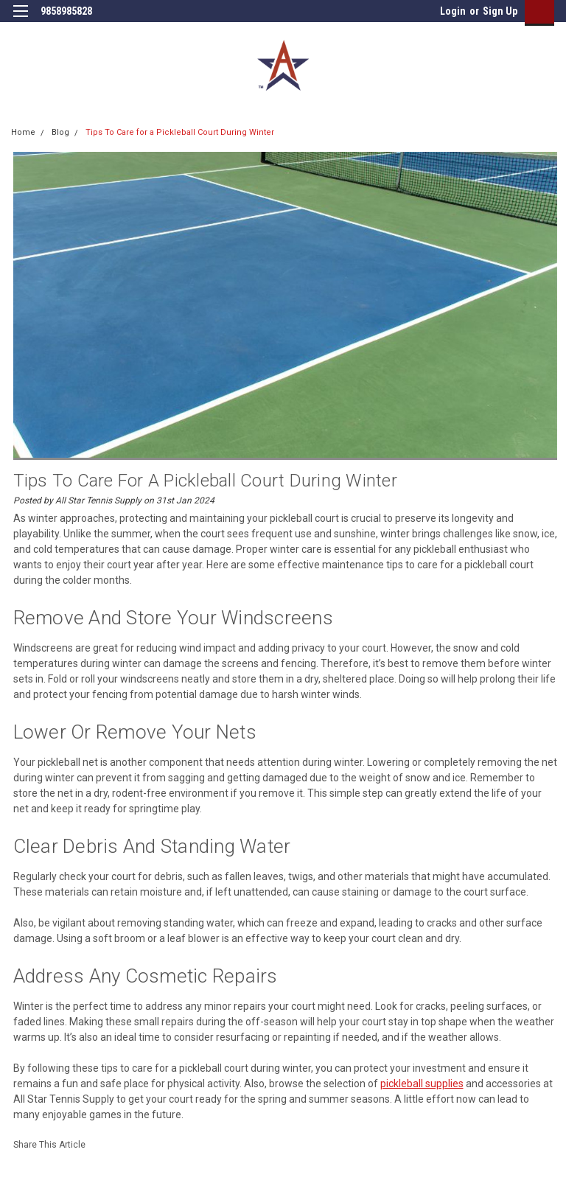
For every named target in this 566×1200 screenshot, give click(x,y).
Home (23, 132)
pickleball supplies (422, 1083)
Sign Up (500, 11)
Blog (60, 132)
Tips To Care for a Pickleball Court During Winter (179, 132)
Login (453, 11)
